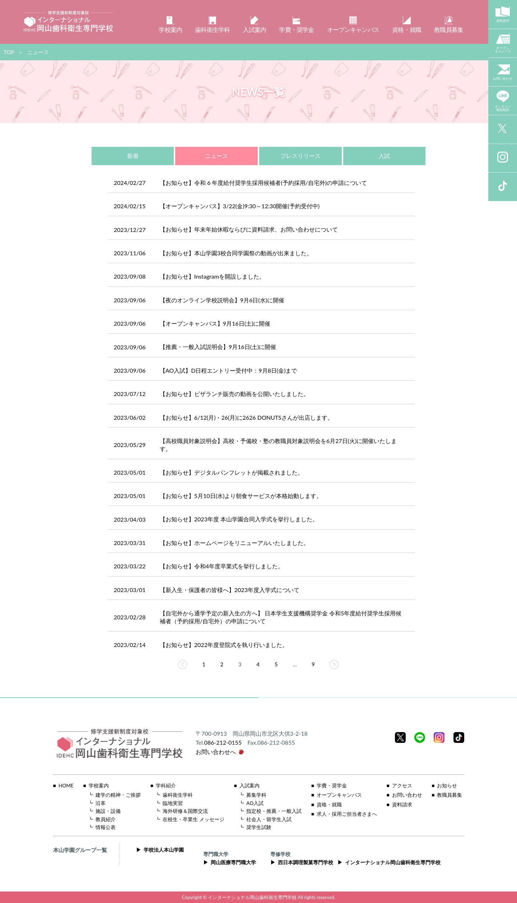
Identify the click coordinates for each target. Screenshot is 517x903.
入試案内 (249, 785)
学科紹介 (166, 785)
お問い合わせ (407, 795)
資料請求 (402, 804)
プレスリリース (300, 155)
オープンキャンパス (339, 795)
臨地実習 (173, 803)
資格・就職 (329, 804)
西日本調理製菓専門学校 (305, 862)
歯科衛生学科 (178, 795)
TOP (9, 52)
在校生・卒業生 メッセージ (193, 819)
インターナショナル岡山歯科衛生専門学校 (393, 862)
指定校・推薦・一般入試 (274, 811)
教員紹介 (106, 819)
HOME (66, 785)
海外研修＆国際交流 (185, 811)
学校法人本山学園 (164, 850)
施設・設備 (108, 811)
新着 (133, 155)
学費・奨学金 (332, 785)
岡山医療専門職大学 (233, 862)
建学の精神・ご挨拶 (118, 795)
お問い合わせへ (216, 751)
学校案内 (99, 785)
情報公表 (106, 827)
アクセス (402, 785)
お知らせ (447, 785)
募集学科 (256, 795)
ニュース (216, 155)
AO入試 (255, 803)
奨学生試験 (258, 827)
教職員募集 (449, 795)
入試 (384, 155)
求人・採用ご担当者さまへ (347, 814)
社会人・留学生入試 (269, 819)
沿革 (101, 803)
